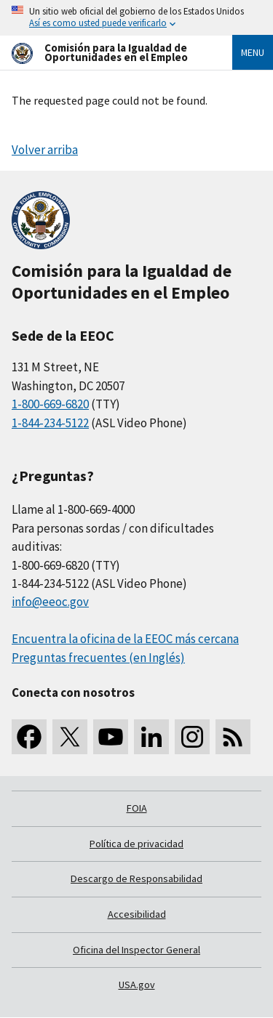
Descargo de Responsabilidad (136, 878)
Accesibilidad (137, 914)
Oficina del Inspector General (136, 949)
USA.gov (137, 984)
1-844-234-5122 (50, 423)
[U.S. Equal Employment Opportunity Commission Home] (104, 52)
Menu (252, 52)
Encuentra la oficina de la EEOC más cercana (125, 639)
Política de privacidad (136, 843)
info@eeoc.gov (50, 602)
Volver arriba (45, 150)
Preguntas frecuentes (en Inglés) (98, 658)
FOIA (137, 808)
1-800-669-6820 (50, 404)
